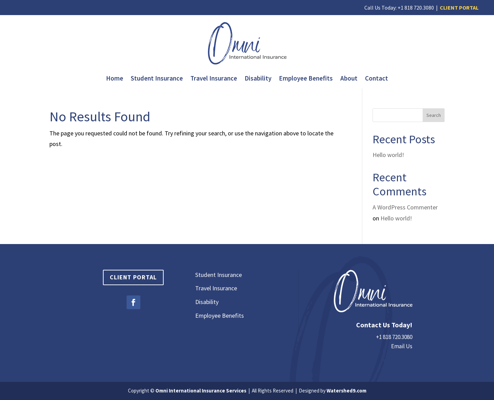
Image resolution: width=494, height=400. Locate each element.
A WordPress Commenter (405, 207)
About (348, 79)
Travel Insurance (213, 79)
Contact (376, 79)
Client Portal (133, 277)
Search (433, 115)
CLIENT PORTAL (459, 7)
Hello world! (388, 155)
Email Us (401, 346)
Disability (258, 79)
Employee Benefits (306, 79)
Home (114, 79)
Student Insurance (157, 79)
